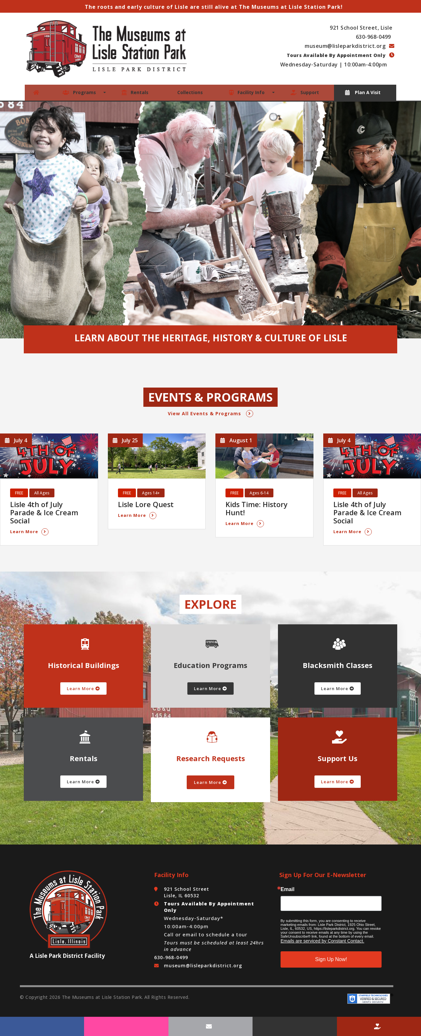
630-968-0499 (374, 36)
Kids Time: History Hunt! (264, 503)
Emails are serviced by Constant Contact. (322, 931)
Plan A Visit (363, 92)
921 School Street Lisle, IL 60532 (186, 882)
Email (288, 879)
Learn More (29, 522)
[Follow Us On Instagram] (126, 1026)
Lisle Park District (59, 946)
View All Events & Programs (210, 412)
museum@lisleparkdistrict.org (346, 46)
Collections (189, 92)
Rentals (134, 92)
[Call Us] (295, 1026)
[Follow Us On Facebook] (42, 1026)
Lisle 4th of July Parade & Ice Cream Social (46, 507)
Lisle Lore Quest (143, 503)
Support (305, 92)
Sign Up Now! (331, 949)
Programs (79, 92)
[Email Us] (210, 1026)
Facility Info (247, 92)
